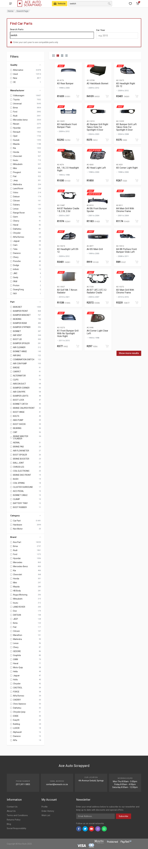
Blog (9, 824)
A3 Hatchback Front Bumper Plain (67, 125)
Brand (25, 537)
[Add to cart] (77, 96)
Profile (44, 806)
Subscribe (123, 816)
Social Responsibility (16, 828)
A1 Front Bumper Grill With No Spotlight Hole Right (67, 333)
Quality (25, 65)
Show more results (129, 353)
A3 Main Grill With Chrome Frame (125, 291)
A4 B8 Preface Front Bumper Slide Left (126, 250)
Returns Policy (13, 819)
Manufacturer (25, 90)
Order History (47, 811)
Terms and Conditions (17, 815)
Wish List (45, 815)
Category (25, 515)
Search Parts (16, 29)
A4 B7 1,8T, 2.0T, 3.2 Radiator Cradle (97, 291)
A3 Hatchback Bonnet (97, 83)
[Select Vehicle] (59, 3)
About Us (11, 811)
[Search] (52, 35)
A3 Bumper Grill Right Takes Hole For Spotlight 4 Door (97, 127)
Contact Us (12, 806)
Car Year (100, 30)
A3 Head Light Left (96, 167)
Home (10, 11)
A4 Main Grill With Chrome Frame (125, 210)
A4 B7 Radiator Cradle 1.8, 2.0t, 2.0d (68, 210)
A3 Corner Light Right (127, 167)
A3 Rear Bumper (65, 83)
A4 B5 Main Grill (95, 249)
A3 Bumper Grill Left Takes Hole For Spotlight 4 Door (126, 127)
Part (25, 302)
